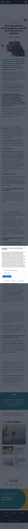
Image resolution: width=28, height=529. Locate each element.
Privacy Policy (21, 280)
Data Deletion (7, 280)
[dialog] (14, 264)
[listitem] (14, 270)
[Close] (25, 248)
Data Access (14, 280)
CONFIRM (6, 276)
